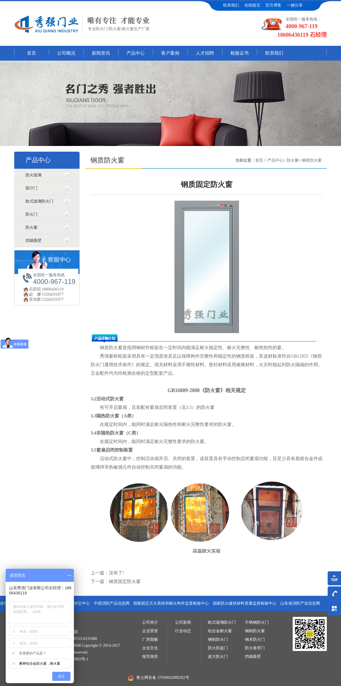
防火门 (32, 214)
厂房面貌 (150, 639)
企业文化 (150, 648)
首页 (31, 53)
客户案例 (170, 53)
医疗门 (32, 188)
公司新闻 (183, 622)
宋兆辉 (31, 299)
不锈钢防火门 (257, 622)
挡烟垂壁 (33, 240)
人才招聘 (205, 53)
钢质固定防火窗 (125, 581)
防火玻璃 (33, 175)
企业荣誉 (150, 631)
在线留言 (252, 5)
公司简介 (150, 622)
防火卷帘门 (255, 648)
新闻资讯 (101, 53)
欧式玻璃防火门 (39, 201)
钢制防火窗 (255, 631)
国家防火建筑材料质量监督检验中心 (244, 603)
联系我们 (231, 5)
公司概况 (66, 53)
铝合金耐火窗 (220, 631)
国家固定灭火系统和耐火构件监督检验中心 (171, 603)
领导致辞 (150, 656)
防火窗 (32, 227)
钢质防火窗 (312, 160)
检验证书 (239, 53)
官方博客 (273, 5)
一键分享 (295, 5)
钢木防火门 (255, 639)
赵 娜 (31, 294)
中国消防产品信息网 (112, 603)
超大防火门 (218, 656)
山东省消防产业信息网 (300, 603)
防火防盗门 (218, 648)
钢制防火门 (218, 639)
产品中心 (135, 53)
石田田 (31, 289)
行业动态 (183, 631)
